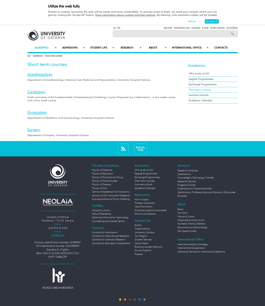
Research (131, 48)
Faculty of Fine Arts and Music (107, 177)
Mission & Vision (185, 216)
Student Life (102, 48)
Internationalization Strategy (192, 244)
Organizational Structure (190, 220)
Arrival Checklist (143, 250)
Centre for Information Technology (110, 217)
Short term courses (53, 56)
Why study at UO (199, 73)
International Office (190, 48)
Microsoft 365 (182, 28)
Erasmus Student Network (148, 247)
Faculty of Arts (99, 188)
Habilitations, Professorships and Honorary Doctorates (206, 192)
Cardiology (36, 92)
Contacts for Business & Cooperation (111, 243)
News (180, 209)
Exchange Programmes (203, 84)
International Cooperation (191, 248)
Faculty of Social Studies (104, 181)
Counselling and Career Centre (108, 221)
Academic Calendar (200, 100)
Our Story (182, 213)
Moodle (195, 28)
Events (138, 225)
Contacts (221, 48)
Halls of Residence (101, 214)
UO (29, 56)
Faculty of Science (101, 184)
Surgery (33, 130)
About (157, 48)
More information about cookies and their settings (125, 15)
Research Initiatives (187, 170)
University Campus (145, 232)
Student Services (143, 239)
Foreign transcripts (145, 203)
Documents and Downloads (192, 227)
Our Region (141, 236)
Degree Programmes (201, 79)
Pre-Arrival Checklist (145, 214)
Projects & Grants (186, 185)
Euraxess (182, 196)
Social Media (141, 243)
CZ (114, 28)
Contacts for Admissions (104, 232)
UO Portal (232, 28)
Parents (139, 254)
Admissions (73, 48)
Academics (45, 48)
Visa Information (143, 206)
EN (118, 28)
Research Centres (186, 181)
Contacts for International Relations (110, 236)
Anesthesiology (39, 74)
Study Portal (217, 28)
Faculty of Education (103, 173)
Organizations (142, 229)
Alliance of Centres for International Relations (201, 252)
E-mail (205, 28)
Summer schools (199, 95)
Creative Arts (184, 174)
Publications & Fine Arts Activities (194, 188)
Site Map (168, 28)
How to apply (142, 199)
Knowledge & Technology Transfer (195, 178)
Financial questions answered (150, 210)
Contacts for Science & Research (108, 239)
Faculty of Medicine (102, 170)
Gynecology (37, 112)
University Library (101, 210)
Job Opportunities (186, 231)
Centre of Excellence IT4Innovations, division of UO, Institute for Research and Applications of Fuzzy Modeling (111, 195)
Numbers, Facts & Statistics (191, 224)
